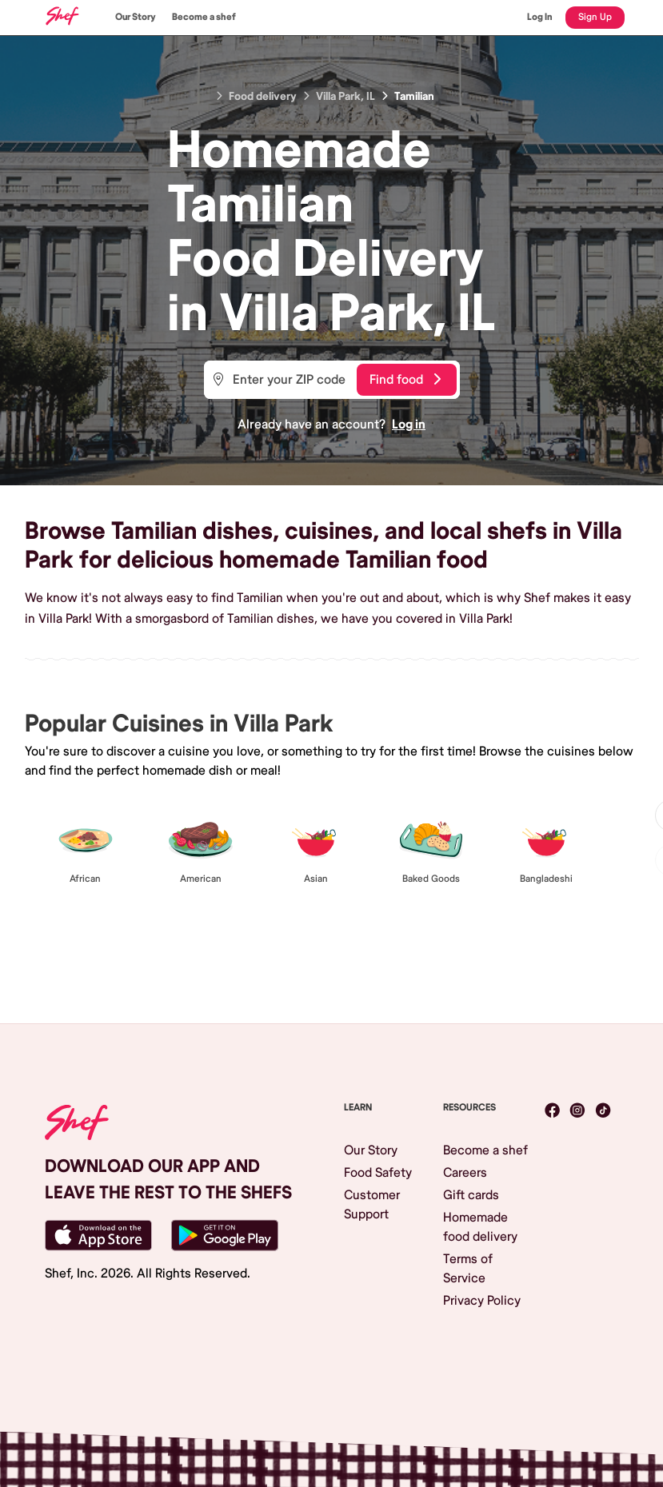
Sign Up (595, 17)
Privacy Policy (482, 1301)
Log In (540, 17)
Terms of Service (468, 1268)
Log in (408, 425)
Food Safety (378, 1173)
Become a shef (204, 17)
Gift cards (471, 1195)
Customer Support (372, 1204)
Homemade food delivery (480, 1227)
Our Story (135, 17)
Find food (405, 380)
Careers (465, 1173)
